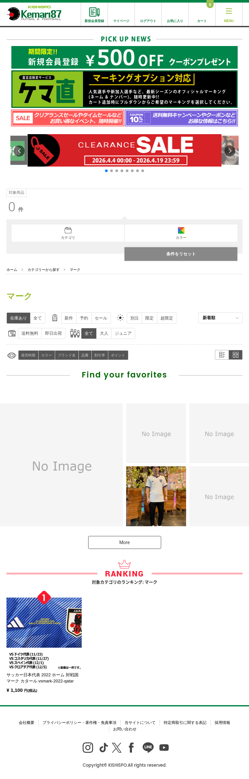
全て (37, 318)
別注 (134, 318)
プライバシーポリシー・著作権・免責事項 (79, 722)
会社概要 (26, 722)
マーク (75, 270)
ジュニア (123, 333)
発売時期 (28, 355)
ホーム (11, 270)
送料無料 (29, 333)
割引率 (99, 355)
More (124, 542)
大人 (104, 333)
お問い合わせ (124, 729)
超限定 (166, 318)
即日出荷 (53, 333)
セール (101, 318)
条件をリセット (181, 253)
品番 (85, 355)
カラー (46, 355)
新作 (69, 318)
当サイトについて (140, 722)
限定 (149, 318)
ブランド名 (67, 355)
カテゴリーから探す (44, 270)
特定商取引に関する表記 (185, 722)
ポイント (118, 355)
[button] (106, 170)
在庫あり (18, 318)
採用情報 (222, 722)
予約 (84, 318)
